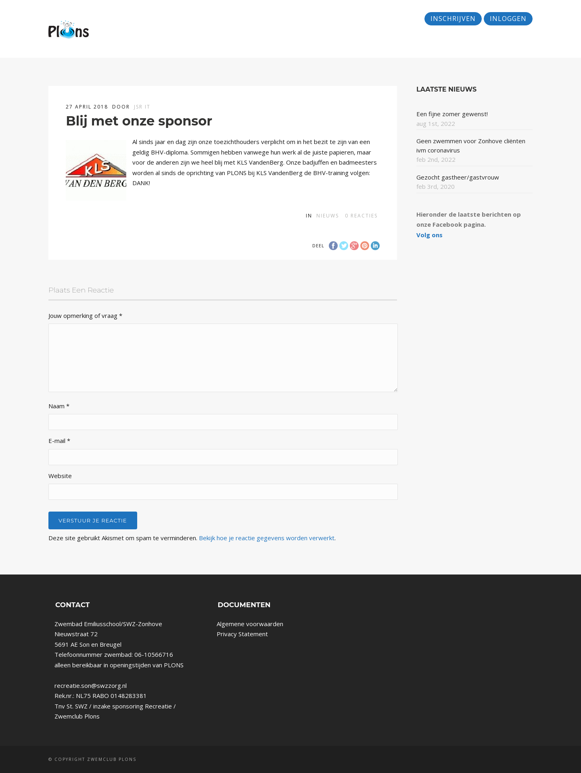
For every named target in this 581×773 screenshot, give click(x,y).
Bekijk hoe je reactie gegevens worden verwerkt (266, 538)
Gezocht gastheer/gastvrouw (457, 177)
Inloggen (508, 18)
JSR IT (142, 106)
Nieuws (327, 215)
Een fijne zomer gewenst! (452, 114)
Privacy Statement (242, 634)
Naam (58, 406)
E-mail (59, 441)
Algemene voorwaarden (250, 624)
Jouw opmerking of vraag (85, 315)
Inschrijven (453, 18)
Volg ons (429, 235)
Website (60, 476)
